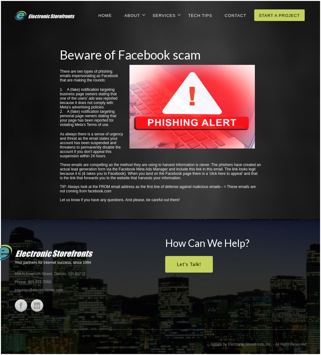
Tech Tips (200, 15)
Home (105, 15)
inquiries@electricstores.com (39, 290)
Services (164, 15)
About (132, 15)
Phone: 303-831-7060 (33, 282)
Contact (235, 15)
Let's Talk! (189, 264)
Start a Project (279, 15)
